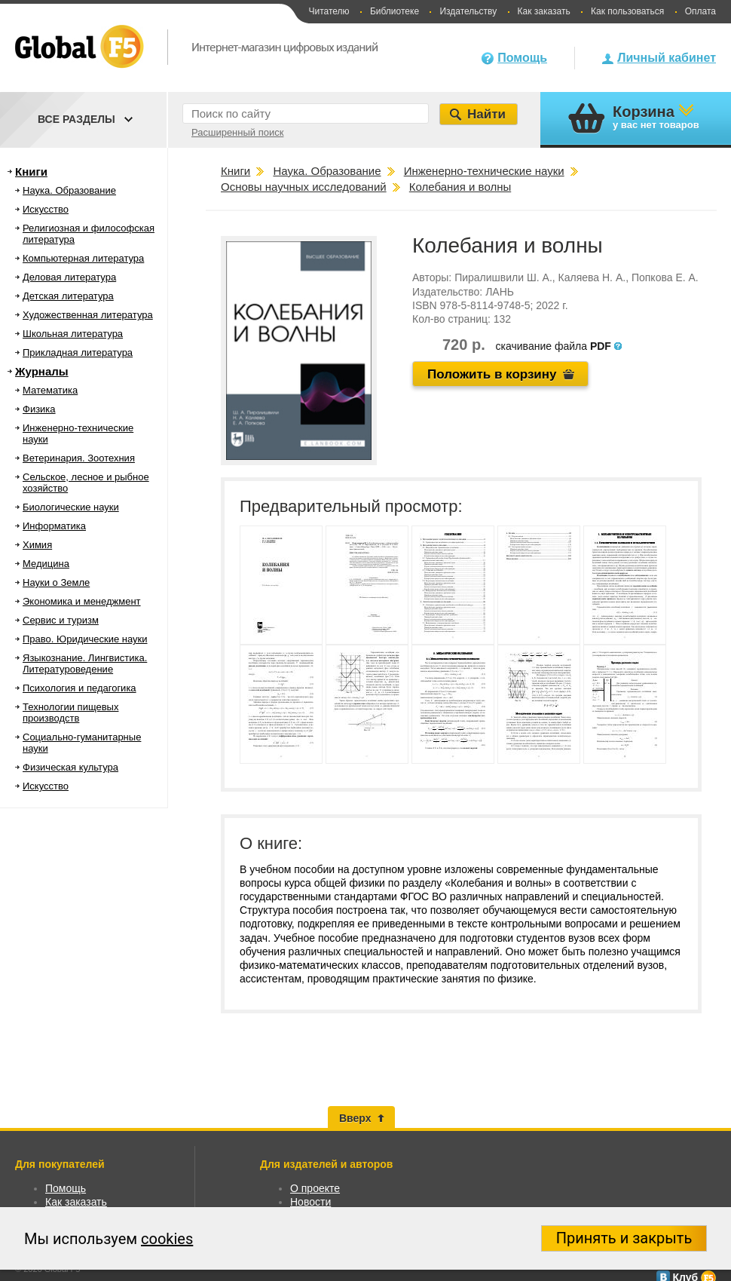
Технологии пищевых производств (70, 712)
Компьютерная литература (83, 258)
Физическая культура (70, 767)
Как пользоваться (627, 11)
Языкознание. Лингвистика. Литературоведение (85, 663)
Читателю (328, 11)
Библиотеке (394, 11)
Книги (31, 171)
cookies (167, 1239)
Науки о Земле (56, 582)
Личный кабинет (666, 57)
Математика (50, 390)
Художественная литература (88, 314)
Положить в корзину (492, 374)
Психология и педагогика (79, 688)
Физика (39, 409)
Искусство (46, 209)
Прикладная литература (78, 352)
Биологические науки (71, 507)
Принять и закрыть (624, 1238)
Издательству (468, 11)
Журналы (42, 371)
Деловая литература (69, 277)
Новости (310, 1202)
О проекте (315, 1188)
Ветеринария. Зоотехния (79, 458)
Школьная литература (73, 333)
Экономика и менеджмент (82, 601)
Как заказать (544, 11)
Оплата (700, 11)
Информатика (54, 526)
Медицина (46, 563)
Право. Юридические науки (85, 639)
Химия (37, 544)
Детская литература (68, 296)
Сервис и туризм (61, 620)
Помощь (522, 57)
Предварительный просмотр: (351, 506)
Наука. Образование (69, 190)
